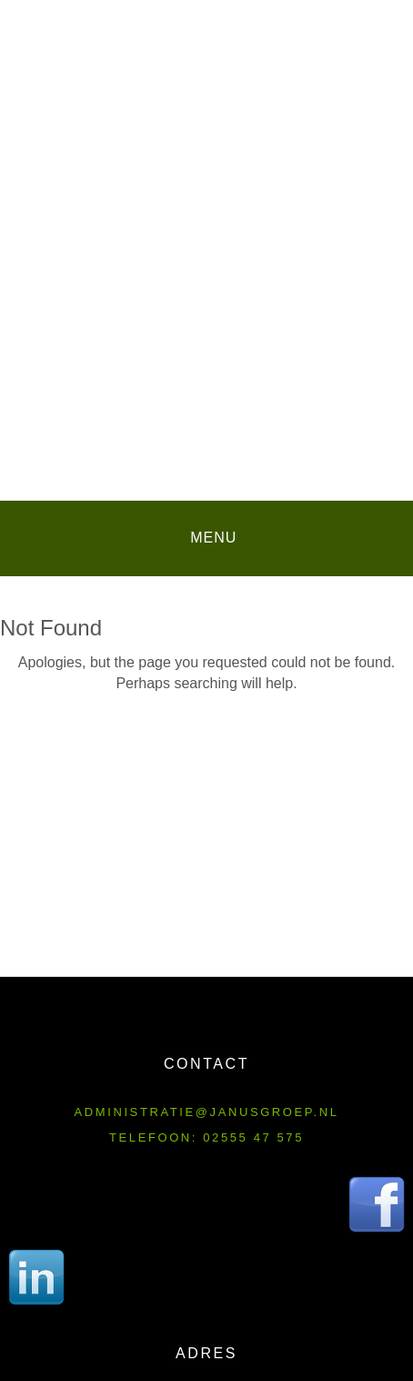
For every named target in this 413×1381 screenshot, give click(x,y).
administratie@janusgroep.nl (207, 1112)
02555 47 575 (253, 1137)
